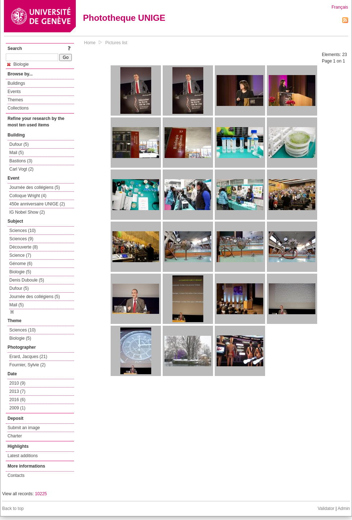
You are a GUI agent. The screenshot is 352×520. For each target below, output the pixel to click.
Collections (18, 108)
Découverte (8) (23, 247)
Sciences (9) (21, 238)
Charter (15, 435)
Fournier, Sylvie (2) (27, 364)
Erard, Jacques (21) (28, 356)
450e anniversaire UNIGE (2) (37, 203)
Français (340, 7)
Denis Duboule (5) (26, 280)
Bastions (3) (20, 160)
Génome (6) (20, 263)
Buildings (16, 83)
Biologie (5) (20, 271)
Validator (326, 508)
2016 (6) (17, 399)
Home (90, 42)
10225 (41, 493)
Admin (344, 508)
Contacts (16, 475)
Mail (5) (16, 152)
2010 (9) (17, 383)
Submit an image (24, 427)
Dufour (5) (19, 144)
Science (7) (20, 255)
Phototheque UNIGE (124, 18)
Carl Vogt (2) (21, 169)
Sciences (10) (22, 230)
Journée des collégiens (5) (34, 187)
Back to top (13, 508)
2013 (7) (17, 391)
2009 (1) (17, 407)
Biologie (18, 64)
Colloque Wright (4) (27, 195)
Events (14, 91)
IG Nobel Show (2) (27, 212)
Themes (15, 99)
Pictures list (116, 42)
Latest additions (23, 455)
